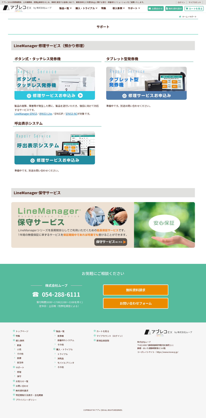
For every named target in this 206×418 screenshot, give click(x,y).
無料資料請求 (174, 8)
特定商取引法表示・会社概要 (29, 395)
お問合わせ (156, 8)
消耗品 (60, 358)
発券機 (60, 335)
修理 (19, 371)
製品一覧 (64, 8)
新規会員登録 (103, 340)
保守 (19, 376)
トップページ (22, 331)
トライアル (62, 354)
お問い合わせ (22, 385)
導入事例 (117, 8)
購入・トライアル (85, 8)
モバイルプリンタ (65, 362)
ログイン (181, 2)
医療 (19, 358)
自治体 (20, 362)
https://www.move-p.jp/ (167, 352)
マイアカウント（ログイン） (110, 335)
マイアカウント (195, 2)
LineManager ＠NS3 (25, 113)
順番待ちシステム (65, 340)
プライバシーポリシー (26, 399)
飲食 (19, 345)
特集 (103, 8)
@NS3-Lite (45, 113)
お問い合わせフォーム (136, 303)
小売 (19, 349)
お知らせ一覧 (22, 381)
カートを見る (194, 8)
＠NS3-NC (71, 113)
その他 (20, 353)
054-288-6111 (56, 294)
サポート (132, 8)
